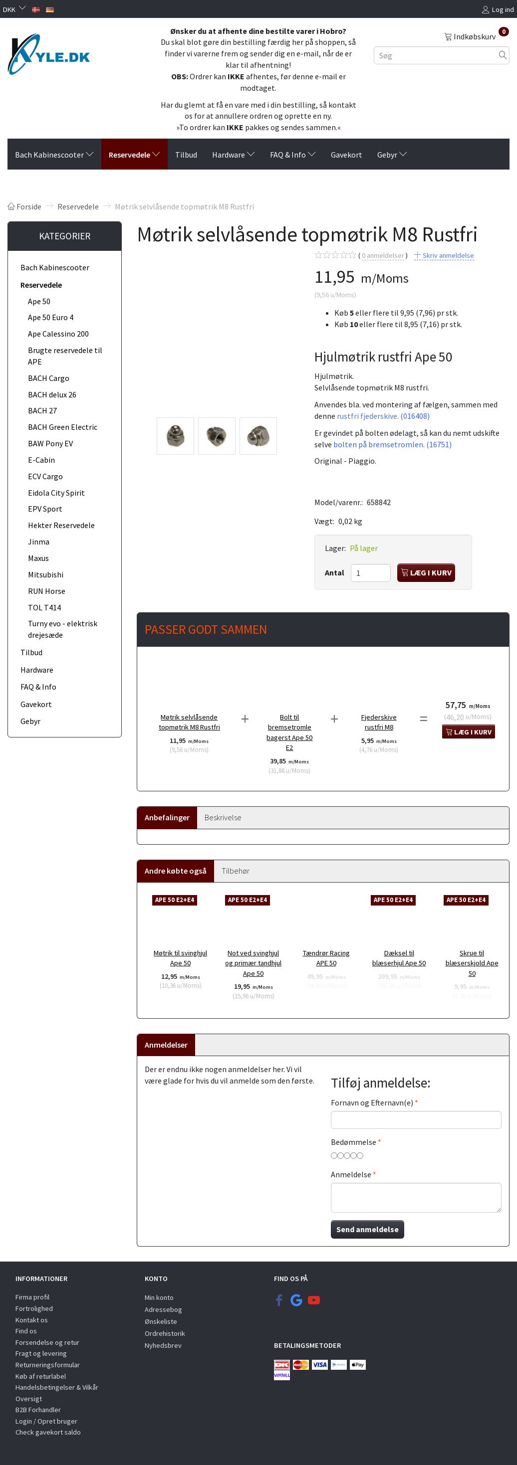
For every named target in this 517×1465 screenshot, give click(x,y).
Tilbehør (236, 871)
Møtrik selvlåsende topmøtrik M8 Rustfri (189, 722)
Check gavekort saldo (48, 1432)
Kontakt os (31, 1319)
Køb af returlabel (40, 1376)
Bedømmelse (353, 1142)
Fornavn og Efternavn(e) (372, 1102)
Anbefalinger (167, 817)
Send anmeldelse (367, 1229)
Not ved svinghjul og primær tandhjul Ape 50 (253, 963)
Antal (335, 572)
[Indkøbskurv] (477, 36)
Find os (26, 1330)
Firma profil (32, 1296)
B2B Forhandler (38, 1409)
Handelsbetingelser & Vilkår (56, 1387)
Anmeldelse (351, 1174)
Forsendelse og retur (47, 1342)
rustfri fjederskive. (383, 416)
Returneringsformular (47, 1364)
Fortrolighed (34, 1308)
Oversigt (28, 1398)
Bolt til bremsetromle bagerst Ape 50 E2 (289, 732)
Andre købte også (176, 871)
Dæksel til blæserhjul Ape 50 (399, 958)
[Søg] (503, 55)
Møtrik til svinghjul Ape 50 (180, 958)
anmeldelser (383, 255)
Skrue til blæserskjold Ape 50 (472, 963)
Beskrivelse (223, 817)
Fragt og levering (41, 1353)
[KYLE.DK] (48, 51)
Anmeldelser (166, 1045)
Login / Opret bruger (46, 1421)
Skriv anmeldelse (447, 255)
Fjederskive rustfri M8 (379, 722)
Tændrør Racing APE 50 (326, 958)
